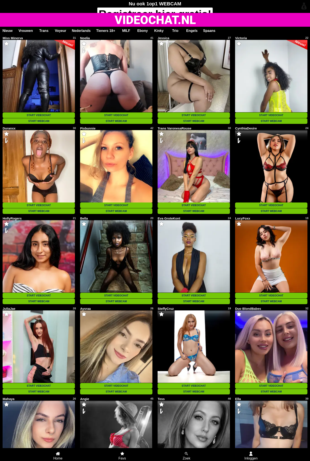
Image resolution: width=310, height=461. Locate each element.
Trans (43, 31)
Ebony (142, 31)
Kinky (159, 31)
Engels (191, 31)
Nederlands (81, 31)
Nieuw (7, 31)
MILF (126, 31)
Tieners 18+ (105, 31)
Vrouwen (26, 31)
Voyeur (60, 31)
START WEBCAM (38, 121)
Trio (175, 31)
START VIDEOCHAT (39, 115)
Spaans (209, 31)
